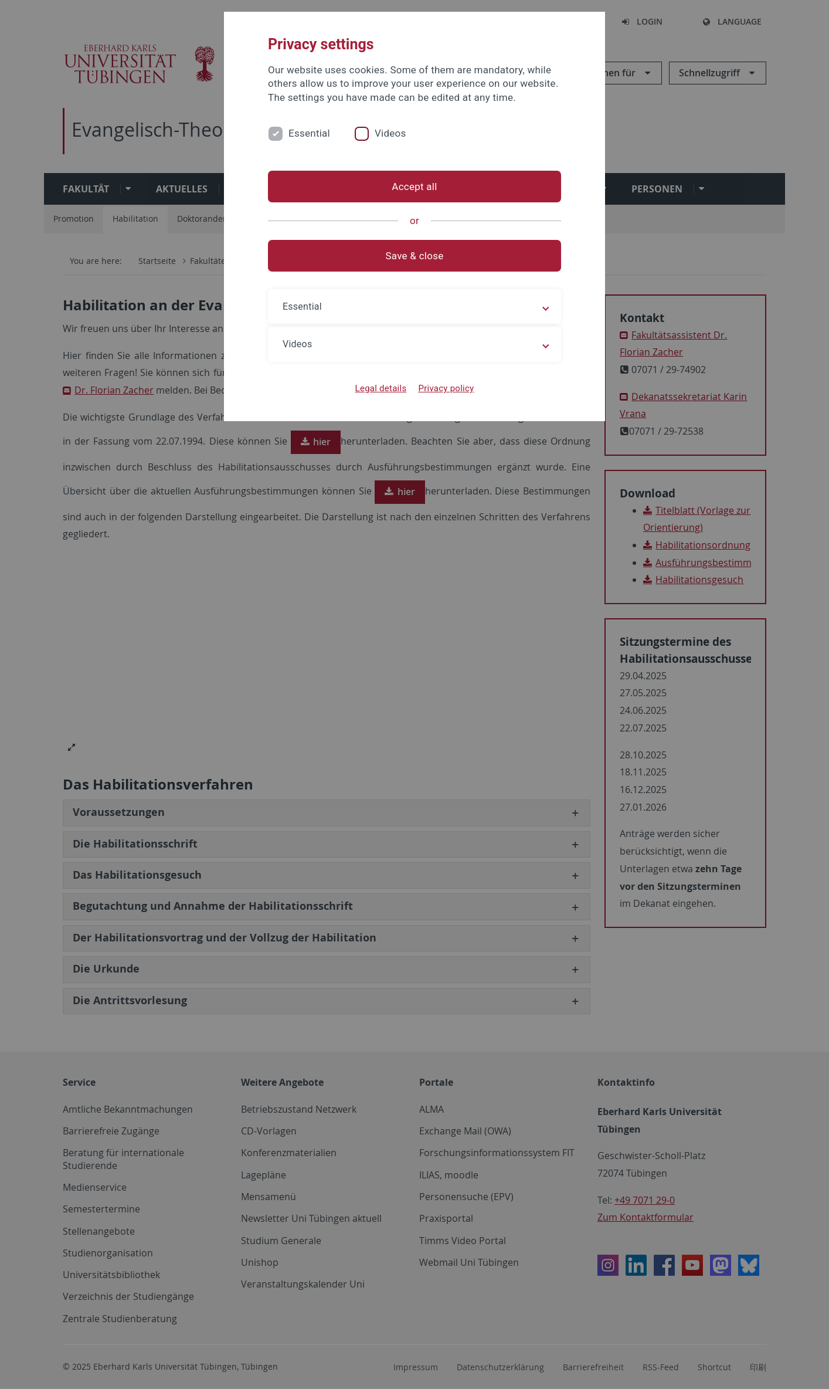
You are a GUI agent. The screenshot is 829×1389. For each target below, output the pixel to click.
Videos (390, 133)
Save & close (415, 256)
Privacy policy (446, 388)
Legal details (381, 388)
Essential (309, 133)
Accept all (414, 186)
